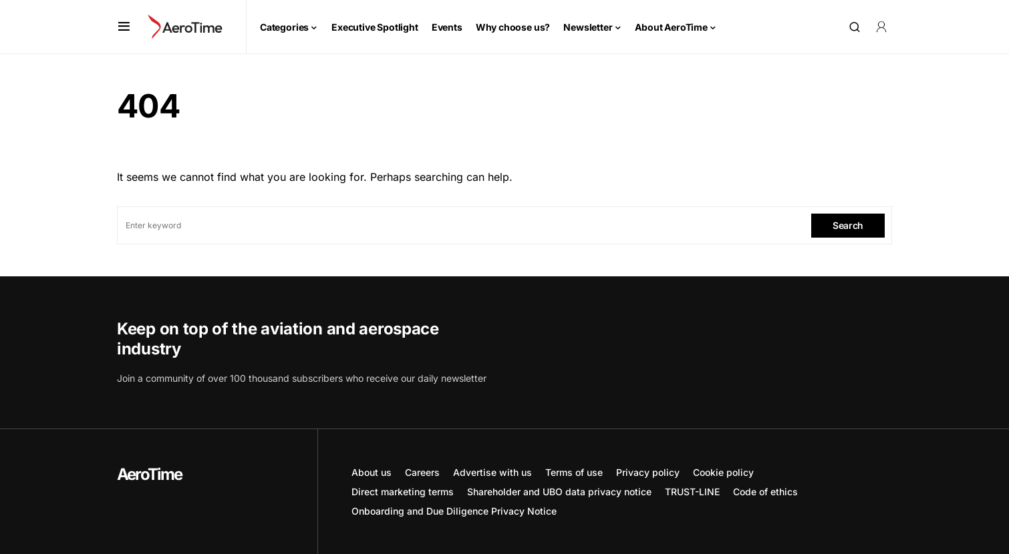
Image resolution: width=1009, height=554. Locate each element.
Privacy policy (648, 472)
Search (848, 225)
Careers (422, 472)
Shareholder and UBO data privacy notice (559, 491)
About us (371, 472)
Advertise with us (492, 472)
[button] (124, 27)
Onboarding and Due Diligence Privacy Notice (454, 511)
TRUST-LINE (692, 491)
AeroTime (149, 474)
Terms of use (574, 472)
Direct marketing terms (402, 491)
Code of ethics (765, 491)
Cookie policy (723, 472)
